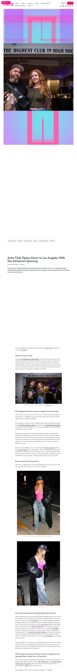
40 (21, 665)
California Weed (27, 240)
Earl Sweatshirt (48, 636)
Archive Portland (22, 450)
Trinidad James (19, 663)
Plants (23, 3)
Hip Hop (35, 240)
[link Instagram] (65, 6)
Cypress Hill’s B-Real (37, 626)
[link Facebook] (68, 6)
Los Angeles (23, 350)
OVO (26, 665)
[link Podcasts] (61, 6)
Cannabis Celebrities (43, 240)
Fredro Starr (27, 663)
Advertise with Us (45, 3)
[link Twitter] (70, 6)
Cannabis (20, 240)
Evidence (43, 632)
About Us (30, 5)
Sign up (70, 3)
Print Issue (30, 3)
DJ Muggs (55, 628)
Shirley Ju (16, 264)
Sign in (63, 3)
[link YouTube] (63, 6)
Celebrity (52, 240)
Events (37, 3)
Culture (17, 3)
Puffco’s (46, 448)
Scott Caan (44, 624)
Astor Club (48, 348)
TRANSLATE (6, 2)
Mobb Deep (32, 632)
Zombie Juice (44, 661)
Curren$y (38, 632)
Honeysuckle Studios (20, 5)
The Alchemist (34, 620)
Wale (39, 661)
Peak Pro (51, 448)
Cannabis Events (12, 240)
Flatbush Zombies (56, 661)
